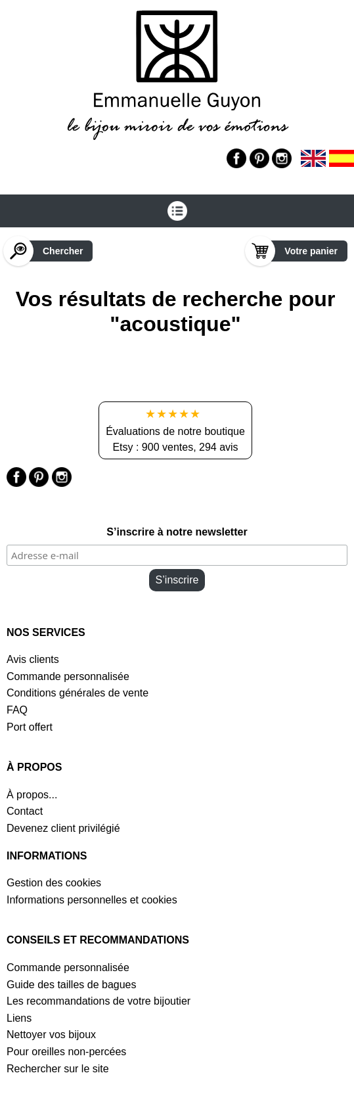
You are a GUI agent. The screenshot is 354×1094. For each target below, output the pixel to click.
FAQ (17, 710)
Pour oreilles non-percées (66, 1051)
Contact (25, 811)
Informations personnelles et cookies (92, 899)
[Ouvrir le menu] (177, 210)
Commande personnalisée (68, 676)
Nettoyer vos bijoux (51, 1034)
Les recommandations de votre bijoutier (98, 1001)
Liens (19, 1018)
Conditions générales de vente (77, 692)
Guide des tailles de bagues (71, 984)
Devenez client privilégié (63, 828)
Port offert (30, 727)
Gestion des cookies (54, 882)
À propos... (32, 794)
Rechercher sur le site (58, 1068)
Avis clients (33, 659)
